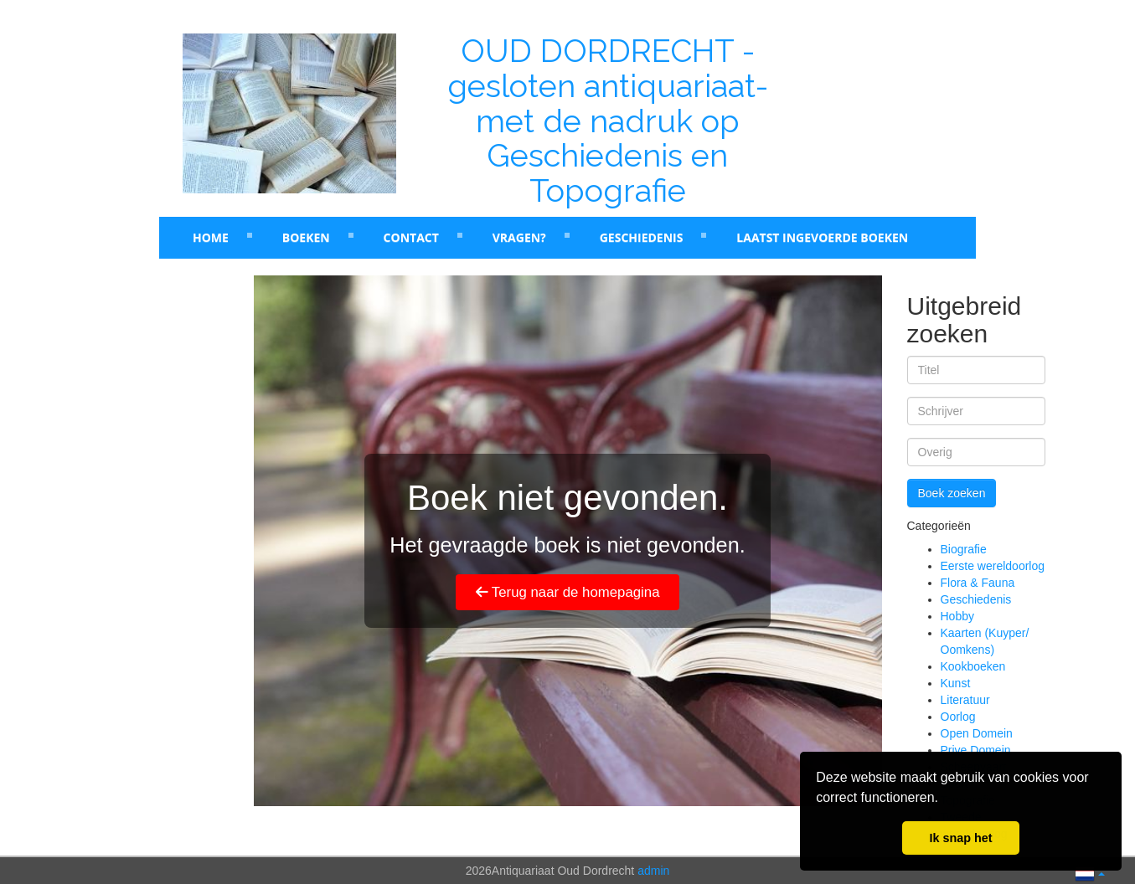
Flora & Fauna (978, 582)
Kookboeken (973, 666)
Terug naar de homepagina (568, 592)
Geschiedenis (642, 237)
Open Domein (977, 733)
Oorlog (958, 716)
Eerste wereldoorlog (993, 566)
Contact (411, 237)
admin (653, 870)
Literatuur (965, 700)
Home (211, 237)
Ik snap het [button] (960, 838)
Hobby (957, 616)
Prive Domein (976, 750)
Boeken (306, 237)
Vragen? (519, 237)
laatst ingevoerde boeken (822, 237)
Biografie (964, 549)
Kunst (956, 683)
